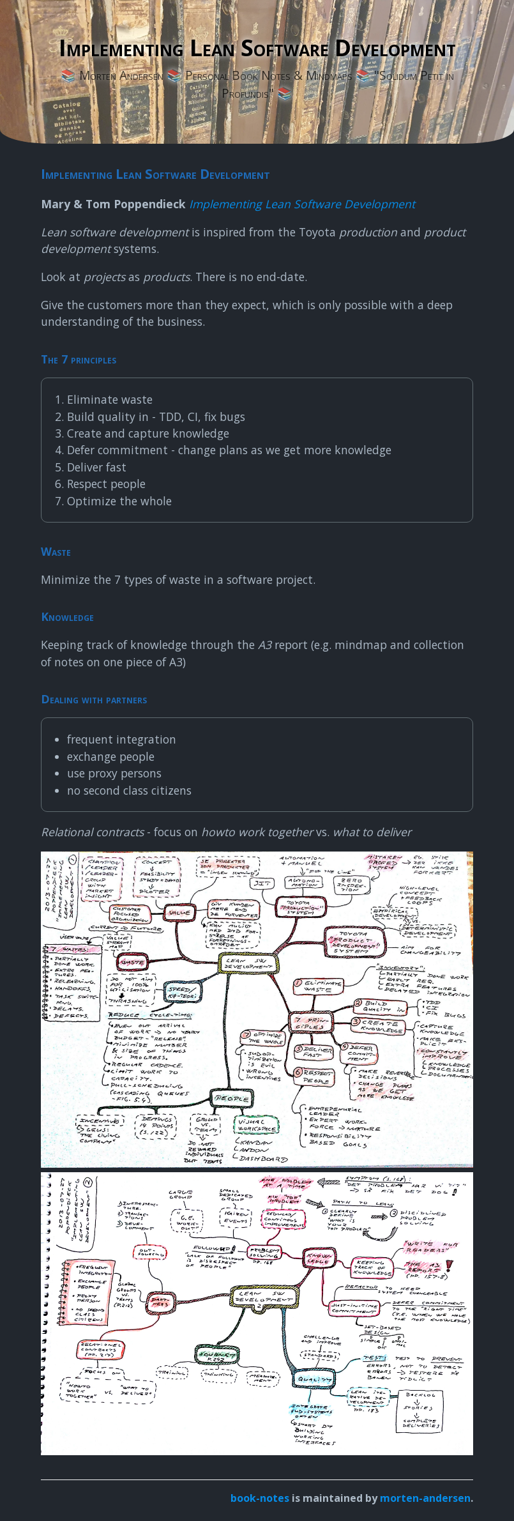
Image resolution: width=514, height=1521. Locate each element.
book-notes (260, 1498)
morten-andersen (425, 1498)
